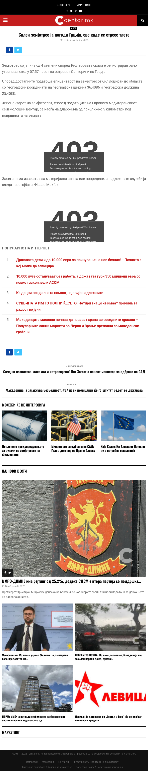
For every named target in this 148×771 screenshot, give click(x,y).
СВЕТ (73, 28)
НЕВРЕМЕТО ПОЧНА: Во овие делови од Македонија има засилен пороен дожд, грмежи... (108, 657)
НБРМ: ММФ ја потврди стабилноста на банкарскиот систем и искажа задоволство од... (33, 718)
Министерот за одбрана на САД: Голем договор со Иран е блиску (73, 448)
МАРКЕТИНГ (84, 5)
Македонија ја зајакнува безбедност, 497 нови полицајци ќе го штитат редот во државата (74, 390)
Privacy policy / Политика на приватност (96, 762)
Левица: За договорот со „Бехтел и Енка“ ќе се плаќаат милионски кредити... (108, 718)
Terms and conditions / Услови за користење (47, 767)
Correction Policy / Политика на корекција (99, 767)
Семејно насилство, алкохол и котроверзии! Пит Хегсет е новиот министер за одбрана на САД (74, 371)
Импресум (32, 762)
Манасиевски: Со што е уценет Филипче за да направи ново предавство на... (35, 657)
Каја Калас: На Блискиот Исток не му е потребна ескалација (123, 448)
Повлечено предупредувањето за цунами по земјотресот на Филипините (23, 450)
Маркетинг (48, 762)
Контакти (63, 762)
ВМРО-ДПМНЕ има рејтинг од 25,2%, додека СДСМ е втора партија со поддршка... (71, 581)
